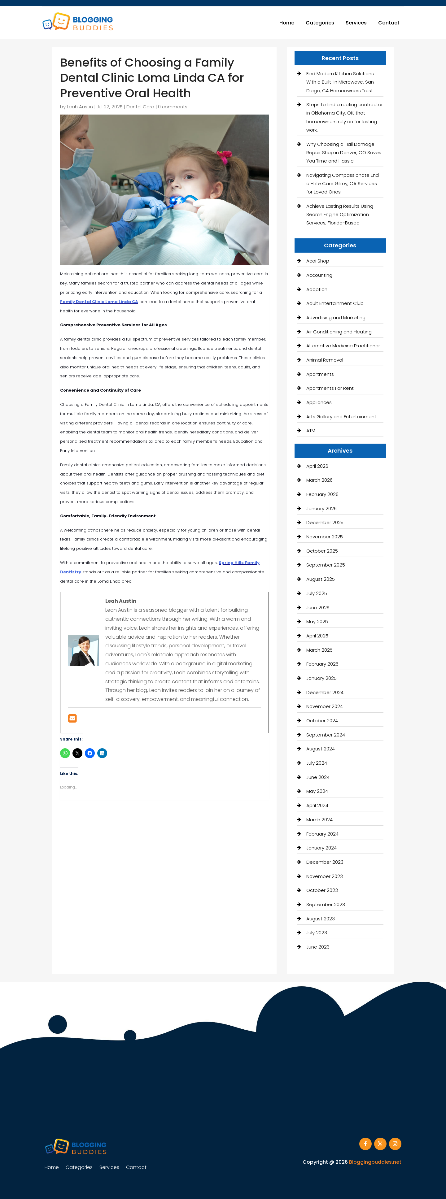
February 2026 (322, 494)
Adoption (316, 289)
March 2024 (319, 819)
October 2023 (322, 890)
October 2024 (322, 720)
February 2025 (322, 664)
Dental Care (140, 106)
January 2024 (321, 848)
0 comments (172, 106)
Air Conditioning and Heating (339, 331)
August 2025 (320, 579)
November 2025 (324, 536)
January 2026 (321, 508)
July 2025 (316, 593)
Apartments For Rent (330, 388)
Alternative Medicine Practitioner (343, 345)
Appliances (319, 402)
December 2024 (324, 692)
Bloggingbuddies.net (375, 1162)
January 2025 (321, 678)
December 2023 (324, 862)
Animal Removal (324, 360)
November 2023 (324, 876)
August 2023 (320, 918)
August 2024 (320, 748)
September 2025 (325, 565)
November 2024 (324, 706)
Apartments (320, 374)
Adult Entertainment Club (335, 303)
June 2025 (318, 607)
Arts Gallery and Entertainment (341, 416)
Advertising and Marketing (335, 317)
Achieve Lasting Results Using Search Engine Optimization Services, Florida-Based (339, 214)
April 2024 (317, 805)
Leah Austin (80, 106)
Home (286, 22)
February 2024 (322, 834)
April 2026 (317, 466)
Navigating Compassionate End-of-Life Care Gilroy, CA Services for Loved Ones (343, 183)
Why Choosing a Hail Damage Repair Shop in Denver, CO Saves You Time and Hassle (343, 152)
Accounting (319, 275)
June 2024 (318, 777)
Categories (320, 22)
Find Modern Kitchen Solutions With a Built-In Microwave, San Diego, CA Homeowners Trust (340, 81)
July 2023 (316, 932)
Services (356, 22)
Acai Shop (317, 261)
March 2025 (319, 650)
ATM (310, 430)
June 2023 (318, 947)
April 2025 (317, 635)
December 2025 (324, 522)
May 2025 (317, 621)
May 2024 (317, 791)
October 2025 (322, 551)
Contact (389, 22)
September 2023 (325, 904)
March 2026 (319, 480)
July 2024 (316, 763)
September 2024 (325, 735)
